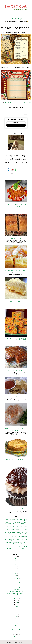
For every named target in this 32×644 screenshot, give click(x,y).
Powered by (16, 128)
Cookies (7, 526)
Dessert (20, 527)
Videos (26, 548)
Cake (22, 522)
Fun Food (11, 530)
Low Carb (14, 536)
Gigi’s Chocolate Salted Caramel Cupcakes (16, 509)
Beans (17, 520)
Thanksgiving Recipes (16, 18)
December (16, 576)
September (16, 598)
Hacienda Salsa (16, 397)
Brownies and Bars (8, 522)
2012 (16, 616)
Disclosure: (16, 636)
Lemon (21, 535)
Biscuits (22, 520)
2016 (16, 571)
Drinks (6, 529)
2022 (16, 562)
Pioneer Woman (18, 539)
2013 (16, 614)
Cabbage (18, 522)
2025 (16, 556)
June (16, 602)
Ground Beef (11, 532)
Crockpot (25, 526)
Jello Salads (14, 533)
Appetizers (11, 519)
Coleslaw (14, 525)
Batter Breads (12, 520)
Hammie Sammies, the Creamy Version (17, 583)
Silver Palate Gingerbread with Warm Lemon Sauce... (16, 371)
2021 (16, 564)
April (17, 606)
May (17, 604)
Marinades (25, 536)
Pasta (8, 539)
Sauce (15, 542)
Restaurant (7, 540)
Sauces (18, 542)
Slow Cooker (13, 543)
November (16, 578)
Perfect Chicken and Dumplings (17, 587)
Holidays (23, 532)
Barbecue (21, 519)
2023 (16, 560)
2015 (16, 573)
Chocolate (7, 525)
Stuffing (16, 545)
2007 (16, 625)
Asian (18, 519)
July (17, 600)
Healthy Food (17, 532)
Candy (6, 523)
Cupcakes (7, 527)
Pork (22, 539)
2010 (16, 620)
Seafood (21, 542)
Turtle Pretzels (17, 589)
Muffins (25, 537)
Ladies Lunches (15, 535)
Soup (21, 543)
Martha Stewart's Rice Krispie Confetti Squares (16, 339)
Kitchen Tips (8, 535)
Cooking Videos (12, 526)
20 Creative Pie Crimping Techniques (17, 582)
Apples (15, 519)
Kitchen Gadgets (24, 533)
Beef (19, 520)
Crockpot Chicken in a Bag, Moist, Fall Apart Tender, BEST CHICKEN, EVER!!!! (16, 429)
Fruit (8, 530)
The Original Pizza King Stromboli (16, 238)
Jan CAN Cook (11, 642)
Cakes (25, 522)
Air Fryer (6, 519)
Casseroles (11, 523)
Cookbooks (25, 525)
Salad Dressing (23, 540)
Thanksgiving (22, 545)
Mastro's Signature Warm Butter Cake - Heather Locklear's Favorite (16, 206)
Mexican (12, 537)
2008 (16, 623)
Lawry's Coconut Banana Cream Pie (16, 302)
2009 (16, 621)
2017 (16, 570)
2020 (16, 566)
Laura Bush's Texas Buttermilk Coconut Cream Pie (17, 594)
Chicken (22, 523)
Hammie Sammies (17, 585)
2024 (16, 558)
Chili (26, 523)
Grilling (6, 532)
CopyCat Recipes (19, 526)
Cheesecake (17, 523)
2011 (16, 618)
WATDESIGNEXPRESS (23, 642)
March (16, 608)
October (17, 596)
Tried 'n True (18, 546)
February (17, 610)
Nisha (6, 539)
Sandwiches (11, 542)
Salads (6, 542)
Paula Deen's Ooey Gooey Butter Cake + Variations (16, 460)
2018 (16, 568)
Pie (11, 539)
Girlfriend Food (24, 530)
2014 (16, 575)
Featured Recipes (12, 529)
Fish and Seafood (20, 529)
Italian (9, 533)
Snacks (18, 543)
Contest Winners (20, 525)
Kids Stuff (19, 533)
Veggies (22, 548)
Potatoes (25, 539)
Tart (19, 545)
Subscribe (16, 125)
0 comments (27, 102)
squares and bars (11, 545)
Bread (25, 520)
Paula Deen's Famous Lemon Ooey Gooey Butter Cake (16, 270)
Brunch (14, 522)
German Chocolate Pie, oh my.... (17, 591)
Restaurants (14, 540)
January (16, 611)
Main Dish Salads (19, 536)
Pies (14, 539)
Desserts (25, 527)
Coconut (10, 525)
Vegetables (19, 548)
